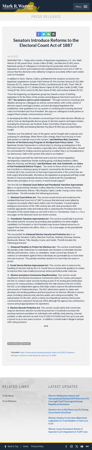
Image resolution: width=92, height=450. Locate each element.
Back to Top (13, 446)
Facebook (38, 34)
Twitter (43, 34)
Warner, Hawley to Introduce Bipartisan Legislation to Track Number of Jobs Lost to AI (68, 421)
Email (48, 34)
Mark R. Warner (46, 6)
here (77, 211)
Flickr (87, 446)
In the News (8, 395)
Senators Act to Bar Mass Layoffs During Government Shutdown (68, 411)
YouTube (82, 446)
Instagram (71, 446)
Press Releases (9, 401)
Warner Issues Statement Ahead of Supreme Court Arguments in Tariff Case (68, 430)
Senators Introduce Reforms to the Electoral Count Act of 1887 (46, 43)
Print (53, 34)
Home (25, 446)
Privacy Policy (37, 446)
